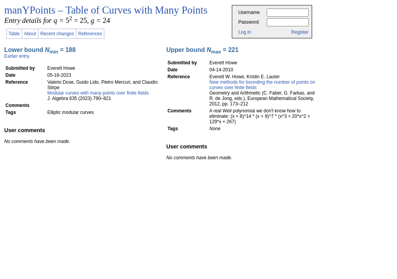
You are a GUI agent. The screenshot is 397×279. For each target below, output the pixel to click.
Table (14, 33)
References (90, 33)
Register (300, 32)
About (30, 33)
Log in (244, 32)
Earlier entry (16, 56)
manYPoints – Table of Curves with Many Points (105, 10)
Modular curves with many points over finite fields (97, 93)
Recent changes (57, 33)
